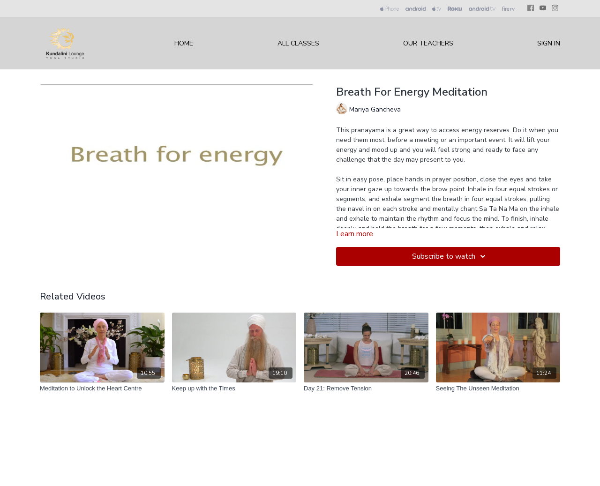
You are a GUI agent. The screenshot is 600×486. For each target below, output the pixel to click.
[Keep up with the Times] (234, 388)
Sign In (548, 43)
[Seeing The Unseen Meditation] (498, 388)
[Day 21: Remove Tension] (366, 388)
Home (183, 43)
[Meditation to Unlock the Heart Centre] (102, 388)
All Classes (298, 43)
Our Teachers (428, 43)
